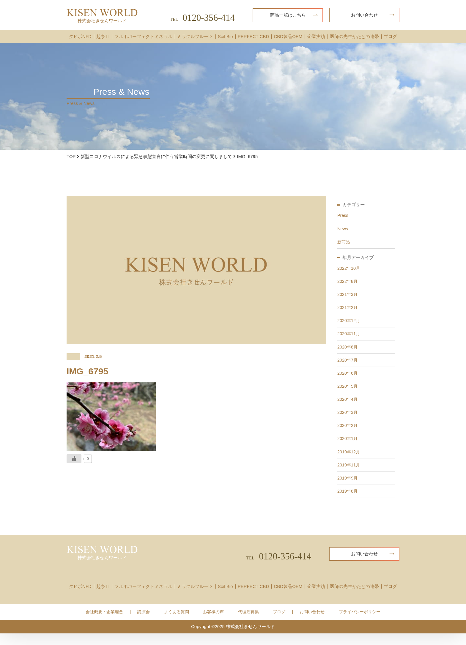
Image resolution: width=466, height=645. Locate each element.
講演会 (143, 624)
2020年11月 (349, 338)
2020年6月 (348, 379)
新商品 (344, 243)
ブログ (390, 36)
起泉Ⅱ (103, 36)
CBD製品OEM (288, 36)
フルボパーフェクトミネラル (143, 36)
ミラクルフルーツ (195, 36)
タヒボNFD (80, 36)
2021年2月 (348, 311)
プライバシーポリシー (359, 624)
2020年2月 (348, 434)
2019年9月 (348, 488)
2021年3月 (348, 297)
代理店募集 (248, 624)
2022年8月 (348, 283)
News (343, 229)
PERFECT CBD (253, 36)
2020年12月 (349, 324)
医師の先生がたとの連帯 (354, 36)
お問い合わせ (372, 15)
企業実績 (316, 36)
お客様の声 (213, 624)
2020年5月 (348, 393)
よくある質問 (176, 624)
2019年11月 (349, 475)
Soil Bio (225, 36)
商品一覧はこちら (294, 15)
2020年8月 (348, 352)
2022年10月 (349, 270)
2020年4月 (348, 406)
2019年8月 (348, 502)
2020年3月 (348, 420)
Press (343, 215)
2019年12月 (349, 461)
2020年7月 (348, 365)
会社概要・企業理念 (104, 624)
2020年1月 (348, 447)
